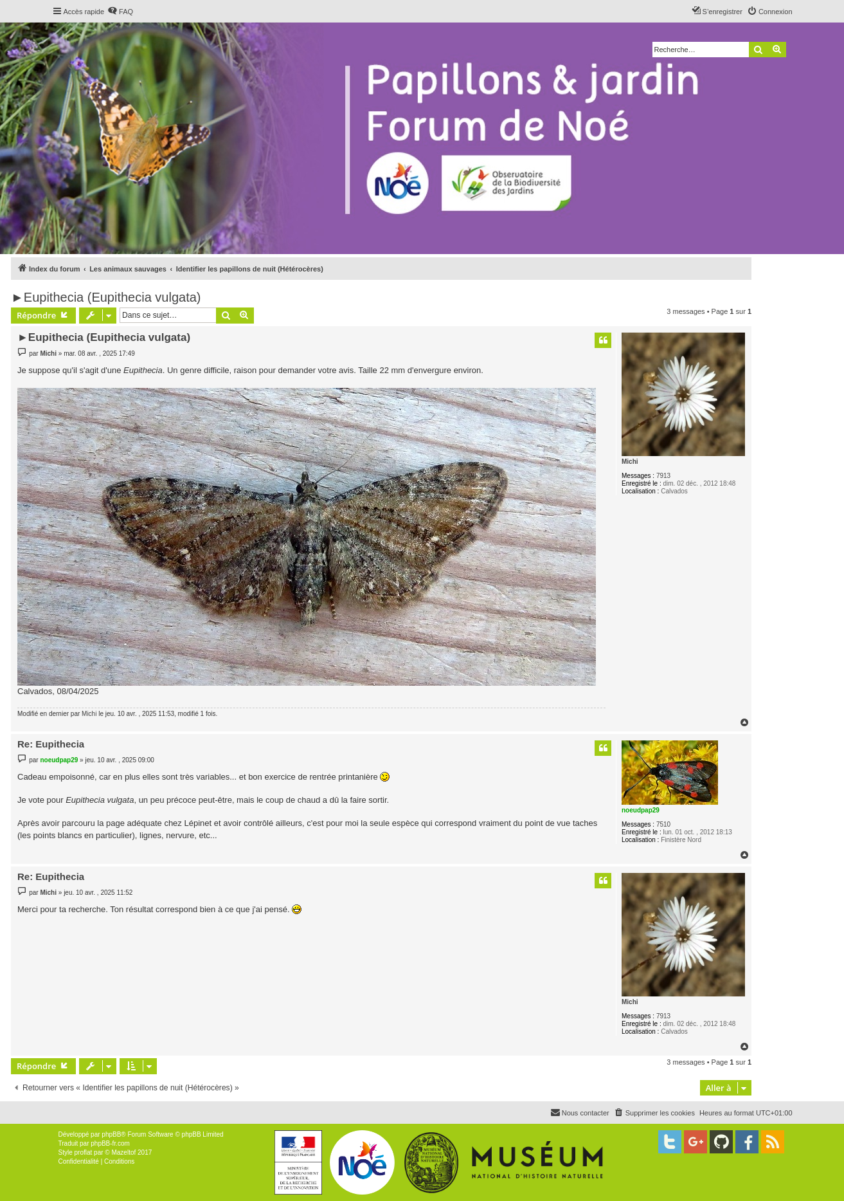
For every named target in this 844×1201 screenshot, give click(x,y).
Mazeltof (123, 1152)
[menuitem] (120, 11)
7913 (663, 475)
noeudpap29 (641, 810)
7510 (663, 824)
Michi (630, 461)
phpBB (111, 1134)
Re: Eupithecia (50, 743)
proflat (84, 1152)
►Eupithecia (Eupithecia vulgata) (106, 297)
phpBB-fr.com (110, 1143)
